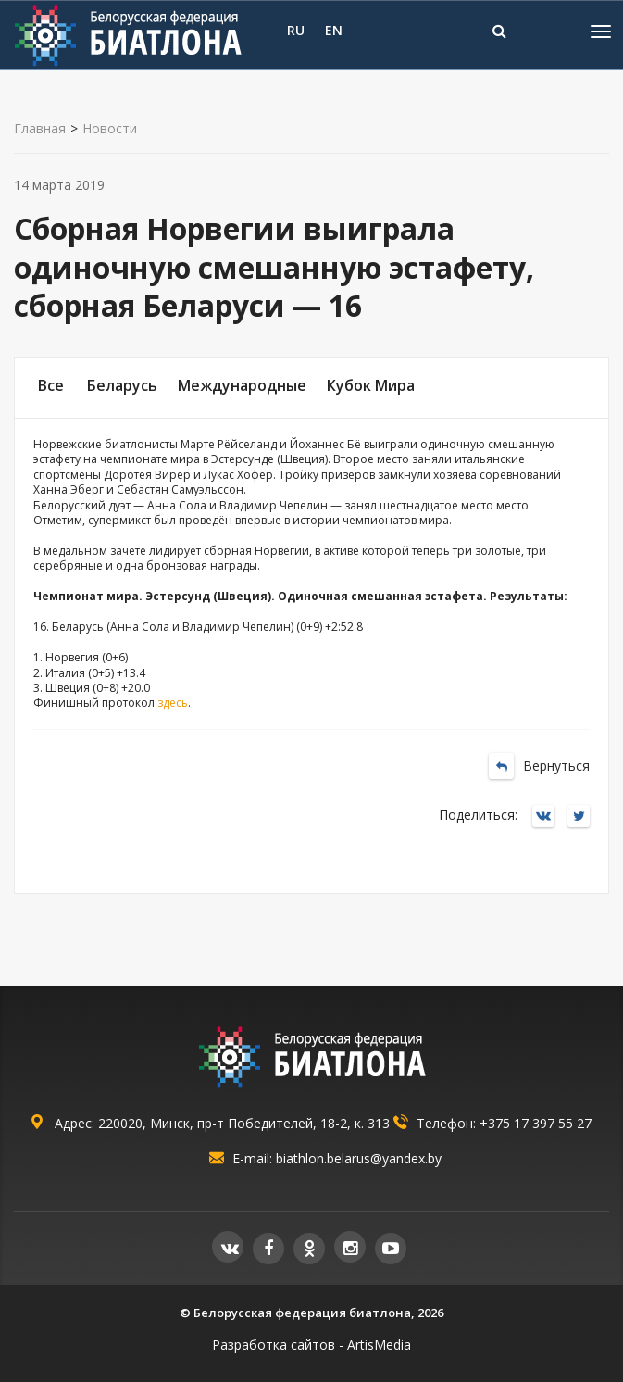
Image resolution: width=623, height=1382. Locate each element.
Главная (40, 128)
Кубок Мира (371, 385)
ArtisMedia (379, 1344)
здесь (172, 702)
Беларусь (122, 385)
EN (334, 30)
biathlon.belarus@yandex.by (359, 1158)
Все (51, 385)
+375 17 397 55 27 (536, 1123)
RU (296, 30)
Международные (242, 385)
